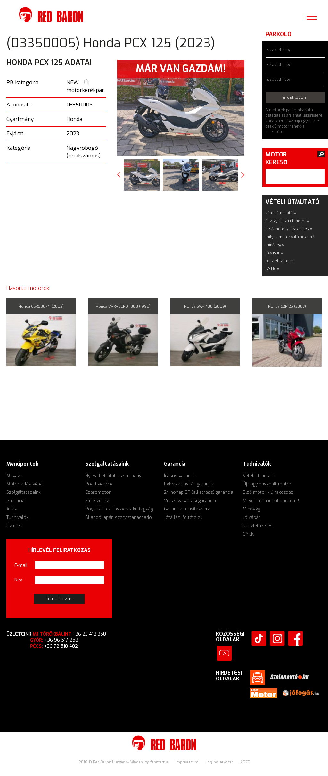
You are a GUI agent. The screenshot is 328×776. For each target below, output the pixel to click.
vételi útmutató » (281, 212)
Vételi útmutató (259, 476)
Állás (11, 509)
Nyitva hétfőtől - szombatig (113, 476)
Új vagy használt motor (267, 484)
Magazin (14, 476)
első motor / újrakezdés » (289, 229)
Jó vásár (251, 517)
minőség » (275, 245)
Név (18, 580)
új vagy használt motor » (287, 221)
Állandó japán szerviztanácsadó (118, 517)
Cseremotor (98, 492)
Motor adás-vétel (24, 484)
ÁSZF (245, 762)
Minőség (251, 509)
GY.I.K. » (272, 269)
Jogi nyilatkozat (220, 762)
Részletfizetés (258, 526)
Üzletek (14, 526)
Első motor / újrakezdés (268, 492)
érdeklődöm (295, 97)
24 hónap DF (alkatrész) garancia (198, 492)
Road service (98, 484)
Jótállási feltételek (183, 517)
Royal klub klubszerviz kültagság (119, 509)
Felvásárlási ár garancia (189, 484)
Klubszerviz (97, 501)
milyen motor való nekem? (290, 237)
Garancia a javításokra (187, 509)
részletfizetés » (280, 261)
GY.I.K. (249, 534)
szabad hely (278, 50)
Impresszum (187, 762)
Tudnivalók (17, 517)
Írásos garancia (180, 476)
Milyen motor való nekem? (271, 501)
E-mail (21, 565)
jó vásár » (274, 253)
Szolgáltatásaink (23, 492)
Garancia (15, 501)
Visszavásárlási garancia (190, 501)
